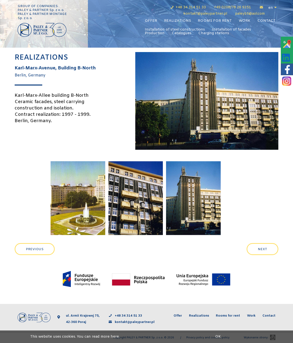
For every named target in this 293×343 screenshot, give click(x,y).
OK (218, 336)
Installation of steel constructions (175, 29)
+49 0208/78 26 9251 (232, 7)
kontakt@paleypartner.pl (135, 322)
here (115, 336)
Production (155, 33)
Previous (34, 249)
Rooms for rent (215, 21)
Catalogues (181, 33)
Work (244, 21)
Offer (151, 21)
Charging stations (213, 33)
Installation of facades (231, 29)
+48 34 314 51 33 (191, 7)
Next (262, 249)
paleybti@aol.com (250, 13)
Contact (266, 21)
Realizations (177, 21)
